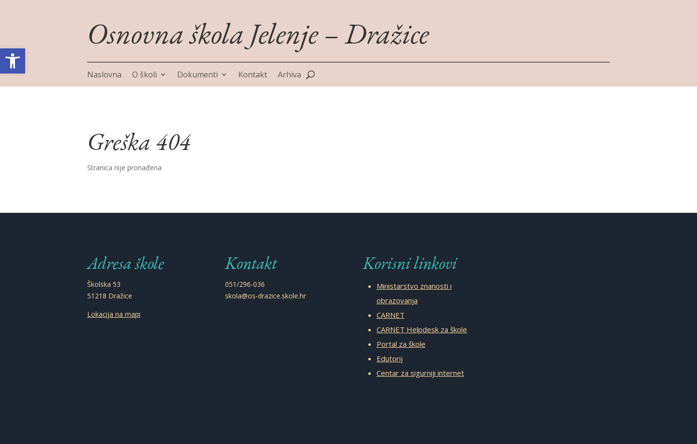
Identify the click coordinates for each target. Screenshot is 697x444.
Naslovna (104, 75)
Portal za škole (401, 344)
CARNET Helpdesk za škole (422, 329)
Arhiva (289, 75)
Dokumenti (197, 75)
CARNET (391, 315)
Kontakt (252, 75)
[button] (12, 61)
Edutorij (390, 358)
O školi (144, 75)
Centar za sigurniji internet (420, 373)
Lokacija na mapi (113, 314)
